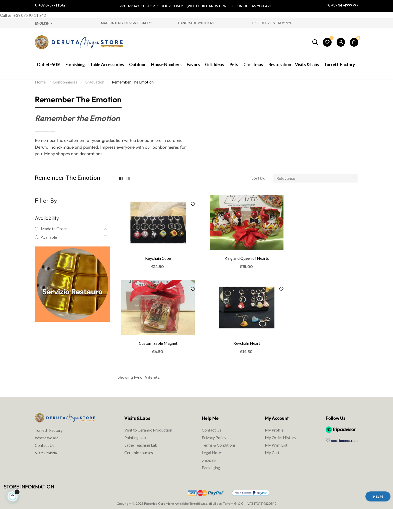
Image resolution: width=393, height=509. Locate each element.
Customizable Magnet (320, 257)
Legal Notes (212, 447)
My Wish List (276, 440)
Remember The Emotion (67, 181)
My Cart (272, 447)
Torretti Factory (49, 425)
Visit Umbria (46, 448)
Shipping (209, 455)
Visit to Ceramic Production (148, 425)
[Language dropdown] (64, 23)
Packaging (211, 462)
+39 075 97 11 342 (29, 15)
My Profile (274, 425)
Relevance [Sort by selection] (317, 181)
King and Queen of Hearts (238, 257)
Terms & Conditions (219, 440)
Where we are (46, 433)
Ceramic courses (138, 447)
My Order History (280, 432)
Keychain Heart (155, 338)
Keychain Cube (155, 257)
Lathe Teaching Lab (140, 440)
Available (72, 240)
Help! (378, 496)
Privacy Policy (214, 432)
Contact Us (44, 440)
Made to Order (72, 232)
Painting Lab (135, 432)
